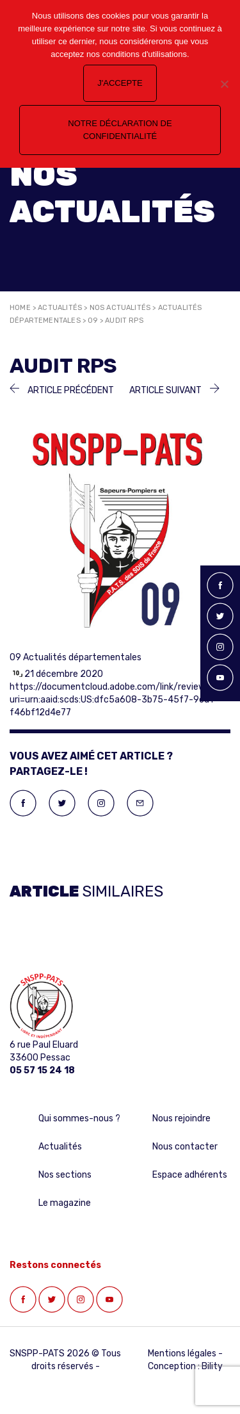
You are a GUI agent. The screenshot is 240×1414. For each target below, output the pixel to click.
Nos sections (65, 1174)
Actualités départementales (82, 657)
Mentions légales (182, 1353)
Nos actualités (120, 308)
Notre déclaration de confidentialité (120, 129)
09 (92, 320)
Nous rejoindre (181, 1118)
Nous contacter (185, 1146)
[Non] (224, 83)
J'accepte (119, 83)
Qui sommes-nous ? (79, 1118)
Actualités (60, 308)
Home (20, 308)
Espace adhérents (189, 1174)
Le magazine (64, 1203)
